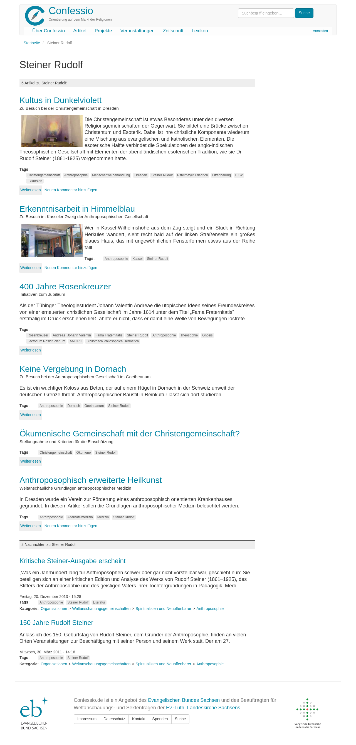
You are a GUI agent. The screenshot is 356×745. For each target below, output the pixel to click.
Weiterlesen (30, 190)
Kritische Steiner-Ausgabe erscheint (72, 561)
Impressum (87, 719)
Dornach (73, 406)
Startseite (32, 43)
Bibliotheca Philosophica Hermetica (112, 341)
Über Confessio (48, 30)
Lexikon (200, 30)
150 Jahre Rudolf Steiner (56, 622)
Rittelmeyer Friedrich (192, 175)
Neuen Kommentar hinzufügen (70, 190)
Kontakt (138, 719)
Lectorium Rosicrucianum (46, 341)
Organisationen (54, 608)
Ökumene (83, 453)
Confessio (71, 10)
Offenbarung (221, 175)
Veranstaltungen (137, 30)
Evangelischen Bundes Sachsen (184, 700)
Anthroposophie (76, 175)
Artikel (79, 30)
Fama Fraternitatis (108, 335)
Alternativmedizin (80, 517)
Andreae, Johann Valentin (72, 335)
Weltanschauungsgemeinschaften (101, 608)
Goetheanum (94, 406)
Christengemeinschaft (44, 175)
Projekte (103, 30)
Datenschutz (114, 719)
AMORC (76, 341)
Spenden (160, 719)
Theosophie (189, 335)
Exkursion (35, 181)
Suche (180, 719)
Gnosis (207, 335)
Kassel (137, 259)
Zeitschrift (173, 30)
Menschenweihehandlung (111, 175)
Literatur (99, 602)
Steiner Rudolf (162, 175)
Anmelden (320, 31)
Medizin (103, 517)
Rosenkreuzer (38, 335)
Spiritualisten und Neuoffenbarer (163, 608)
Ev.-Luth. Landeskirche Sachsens (203, 707)
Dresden (140, 175)
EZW (239, 175)
